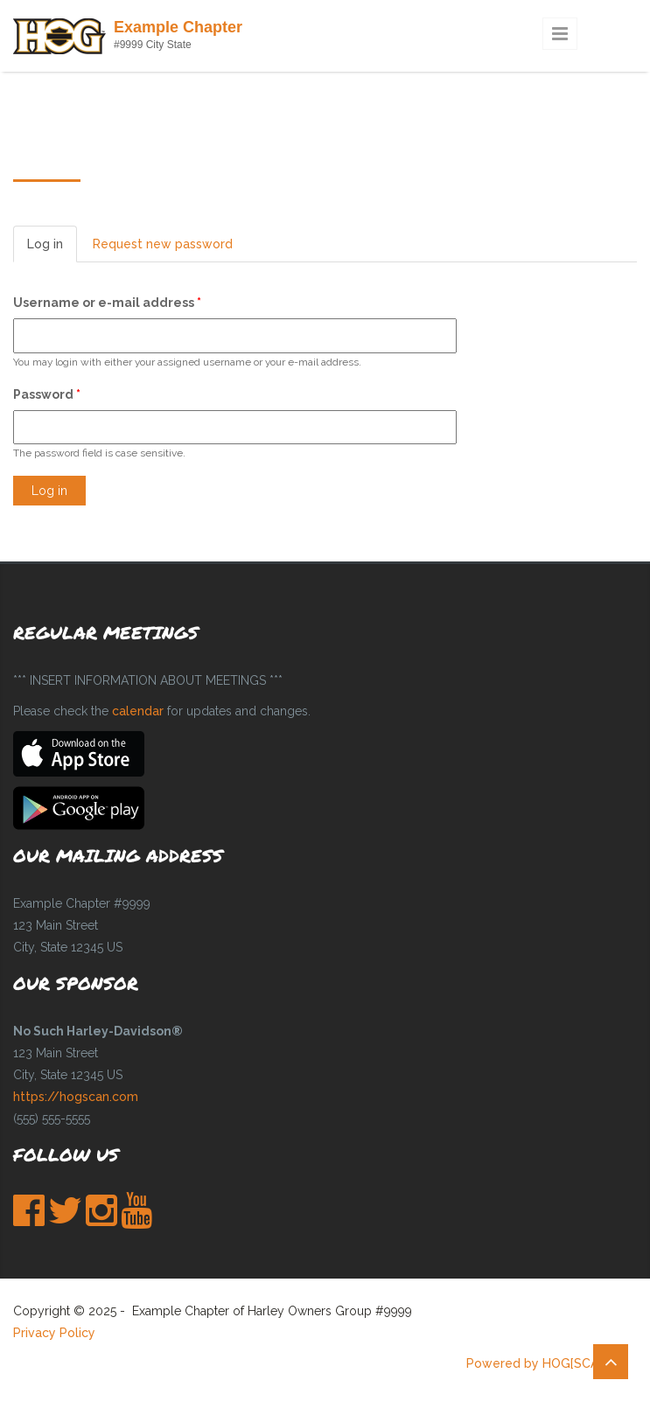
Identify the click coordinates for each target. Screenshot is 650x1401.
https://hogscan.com (75, 1097)
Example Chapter (178, 27)
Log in (52, 248)
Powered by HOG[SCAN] (538, 1363)
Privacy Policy (54, 1333)
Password (46, 394)
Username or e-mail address (107, 303)
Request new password (163, 244)
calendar (138, 711)
